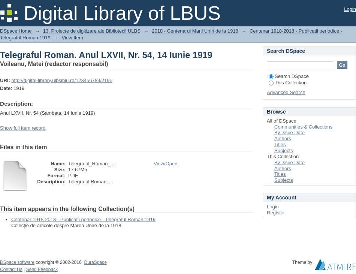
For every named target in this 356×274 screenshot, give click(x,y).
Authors (282, 138)
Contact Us (11, 269)
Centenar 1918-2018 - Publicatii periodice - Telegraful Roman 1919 (83, 219)
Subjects (283, 150)
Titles (280, 144)
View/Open (165, 163)
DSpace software (17, 262)
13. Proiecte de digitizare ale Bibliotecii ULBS (92, 31)
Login (350, 9)
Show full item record (22, 128)
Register (276, 213)
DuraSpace (95, 262)
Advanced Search (286, 92)
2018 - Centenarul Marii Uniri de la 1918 (195, 31)
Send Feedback (42, 269)
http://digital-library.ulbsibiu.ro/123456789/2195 (61, 80)
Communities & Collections (303, 127)
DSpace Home (16, 31)
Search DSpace (289, 76)
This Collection (288, 82)
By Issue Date (289, 132)
